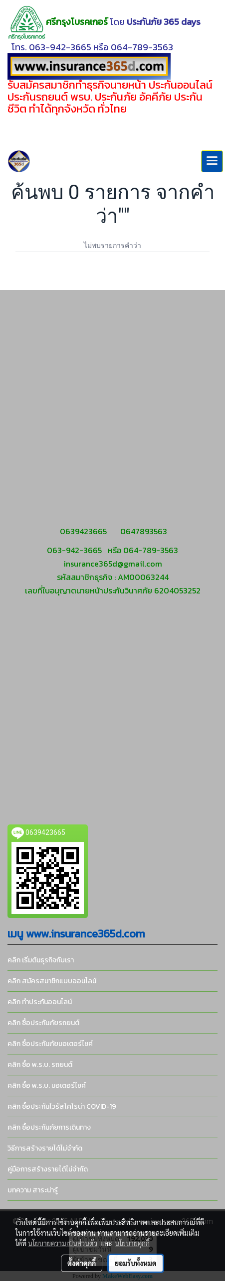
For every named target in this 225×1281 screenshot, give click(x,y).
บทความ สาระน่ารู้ (32, 1190)
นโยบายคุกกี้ (132, 1243)
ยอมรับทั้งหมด (136, 1263)
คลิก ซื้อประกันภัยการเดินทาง (49, 1127)
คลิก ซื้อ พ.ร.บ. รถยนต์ (39, 1064)
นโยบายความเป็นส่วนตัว (62, 1243)
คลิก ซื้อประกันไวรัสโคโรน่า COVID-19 (61, 1106)
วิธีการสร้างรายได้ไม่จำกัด (44, 1148)
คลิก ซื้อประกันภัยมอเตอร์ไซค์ (50, 1044)
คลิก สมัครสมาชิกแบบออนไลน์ (51, 981)
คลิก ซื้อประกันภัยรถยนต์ (43, 1023)
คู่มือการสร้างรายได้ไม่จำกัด (47, 1169)
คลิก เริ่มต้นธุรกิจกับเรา (40, 960)
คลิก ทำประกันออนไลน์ (39, 1002)
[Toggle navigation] (212, 161)
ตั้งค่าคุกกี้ (81, 1263)
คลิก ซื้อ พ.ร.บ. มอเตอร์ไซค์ (46, 1085)
